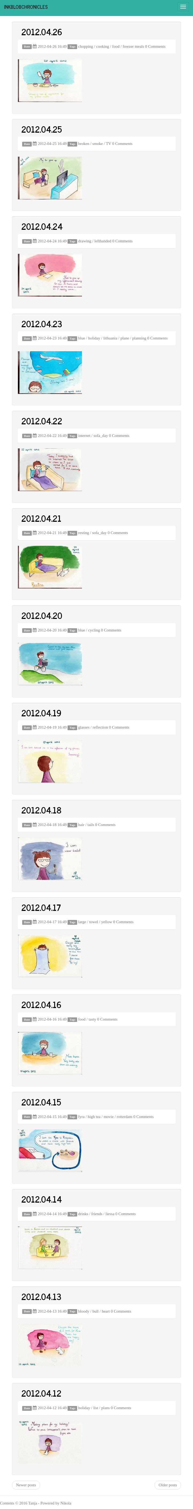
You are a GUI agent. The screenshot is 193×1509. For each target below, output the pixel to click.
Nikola (65, 1503)
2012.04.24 (42, 226)
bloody (83, 1311)
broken (83, 143)
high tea (94, 1117)
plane (124, 338)
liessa (109, 1214)
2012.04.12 (41, 1393)
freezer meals (133, 46)
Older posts (168, 1485)
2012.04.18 (41, 810)
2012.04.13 (41, 1296)
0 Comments (155, 46)
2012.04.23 (41, 323)
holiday (94, 338)
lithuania (110, 338)
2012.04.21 (41, 518)
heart (106, 1311)
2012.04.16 (41, 1004)
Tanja (32, 1503)
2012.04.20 (41, 615)
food (116, 46)
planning (139, 338)
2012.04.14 (41, 1199)
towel (93, 922)
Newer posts (26, 1485)
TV (108, 143)
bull (95, 1311)
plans (105, 1408)
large (82, 922)
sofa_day (100, 435)
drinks (83, 1214)
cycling (94, 630)
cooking (102, 46)
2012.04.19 (41, 713)
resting (83, 533)
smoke (97, 143)
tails (91, 825)
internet (84, 435)
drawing (84, 241)
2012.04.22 (41, 421)
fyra (81, 1117)
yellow (106, 922)
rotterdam (124, 1117)
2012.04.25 (41, 129)
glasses (84, 727)
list (95, 1408)
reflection (100, 727)
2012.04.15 (41, 1102)
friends (97, 1214)
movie (109, 1117)
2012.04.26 (41, 31)
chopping (85, 46)
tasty (92, 1019)
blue (81, 338)
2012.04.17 (41, 907)
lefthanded (102, 241)
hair (81, 825)
